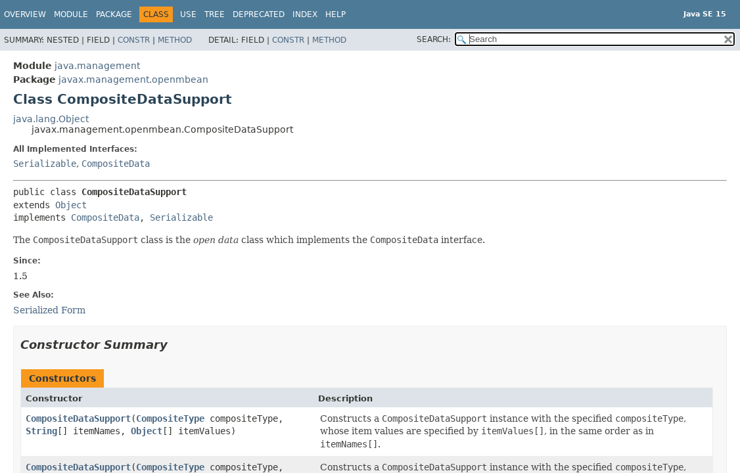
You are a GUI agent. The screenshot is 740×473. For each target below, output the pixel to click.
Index (304, 14)
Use (188, 14)
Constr (134, 40)
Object (71, 205)
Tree (214, 14)
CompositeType (170, 418)
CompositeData (115, 163)
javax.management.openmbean (133, 79)
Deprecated (259, 14)
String (41, 431)
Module (71, 14)
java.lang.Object (51, 119)
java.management (97, 65)
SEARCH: (434, 39)
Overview (25, 14)
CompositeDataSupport (78, 418)
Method (175, 40)
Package (114, 14)
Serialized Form (49, 310)
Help (335, 14)
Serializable (44, 163)
